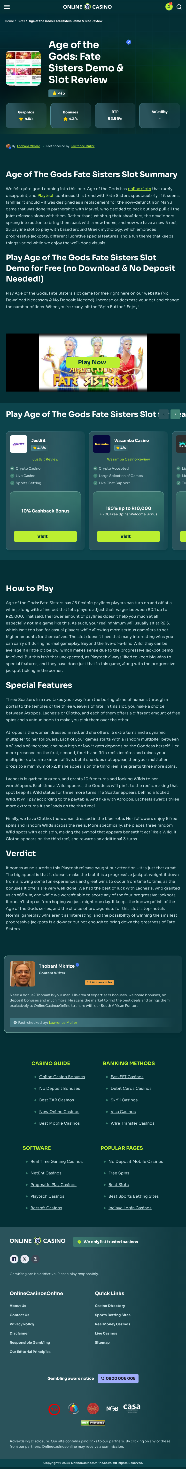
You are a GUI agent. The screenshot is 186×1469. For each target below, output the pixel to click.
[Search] (179, 7)
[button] (7, 7)
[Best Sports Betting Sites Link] (132, 1196)
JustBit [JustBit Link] (38, 440)
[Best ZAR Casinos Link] (58, 1100)
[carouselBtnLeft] (164, 414)
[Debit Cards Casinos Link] (129, 1088)
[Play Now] (93, 362)
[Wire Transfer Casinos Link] (129, 1123)
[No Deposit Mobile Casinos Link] (132, 1161)
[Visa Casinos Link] (129, 1111)
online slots (139, 188)
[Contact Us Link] (19, 1315)
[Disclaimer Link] (19, 1333)
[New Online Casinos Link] (58, 1111)
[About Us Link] (18, 1305)
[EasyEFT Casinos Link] (129, 1077)
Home (9, 21)
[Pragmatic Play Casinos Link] (53, 1184)
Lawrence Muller (82, 146)
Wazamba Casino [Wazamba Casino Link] (131, 440)
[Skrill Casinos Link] (129, 1100)
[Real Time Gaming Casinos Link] (53, 1161)
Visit (45, 536)
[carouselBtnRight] (175, 414)
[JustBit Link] (18, 444)
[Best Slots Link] (132, 1184)
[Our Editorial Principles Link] (30, 1351)
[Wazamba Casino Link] (101, 444)
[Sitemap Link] (102, 1342)
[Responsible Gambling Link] (30, 1342)
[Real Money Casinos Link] (112, 1324)
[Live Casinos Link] (106, 1333)
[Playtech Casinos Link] (53, 1196)
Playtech (46, 195)
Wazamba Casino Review (128, 459)
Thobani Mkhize (28, 146)
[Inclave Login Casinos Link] (132, 1208)
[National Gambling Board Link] (112, 1410)
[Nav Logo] (87, 7)
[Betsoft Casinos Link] (53, 1208)
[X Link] (24, 1259)
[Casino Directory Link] (110, 1305)
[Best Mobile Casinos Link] (58, 1123)
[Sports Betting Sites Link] (113, 1315)
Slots (21, 21)
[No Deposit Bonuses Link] (58, 1088)
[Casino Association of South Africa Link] (131, 1409)
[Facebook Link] (14, 1259)
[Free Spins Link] (132, 1173)
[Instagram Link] (35, 1259)
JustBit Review (45, 459)
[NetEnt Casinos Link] (53, 1173)
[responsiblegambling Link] (73, 1410)
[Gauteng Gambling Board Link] (93, 1410)
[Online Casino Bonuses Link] (58, 1077)
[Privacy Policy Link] (22, 1324)
